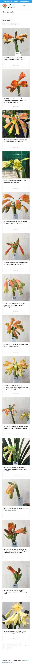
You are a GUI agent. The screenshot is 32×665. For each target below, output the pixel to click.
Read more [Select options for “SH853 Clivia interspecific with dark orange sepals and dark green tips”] (16, 352)
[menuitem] (23, 6)
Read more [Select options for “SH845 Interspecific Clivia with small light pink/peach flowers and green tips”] (16, 147)
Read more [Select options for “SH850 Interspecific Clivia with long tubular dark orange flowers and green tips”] (16, 270)
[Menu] (27, 6)
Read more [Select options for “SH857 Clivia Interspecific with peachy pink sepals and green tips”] (16, 516)
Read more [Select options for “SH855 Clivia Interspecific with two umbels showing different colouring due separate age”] (16, 434)
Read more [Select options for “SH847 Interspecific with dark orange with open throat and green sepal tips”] (16, 229)
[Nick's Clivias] (13, 6)
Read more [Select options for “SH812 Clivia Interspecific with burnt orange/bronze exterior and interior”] (16, 65)
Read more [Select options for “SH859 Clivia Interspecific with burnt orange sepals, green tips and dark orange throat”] (16, 598)
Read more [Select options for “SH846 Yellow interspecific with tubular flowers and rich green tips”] (16, 188)
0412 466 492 (9, 1)
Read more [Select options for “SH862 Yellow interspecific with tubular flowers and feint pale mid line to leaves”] (16, 639)
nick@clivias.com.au (23, 1)
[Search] (23, 6)
